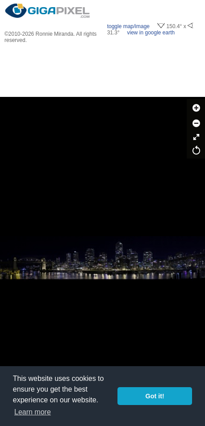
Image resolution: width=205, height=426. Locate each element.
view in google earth (151, 32)
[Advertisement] (102, 70)
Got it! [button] (155, 396)
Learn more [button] (32, 412)
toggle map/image (128, 26)
